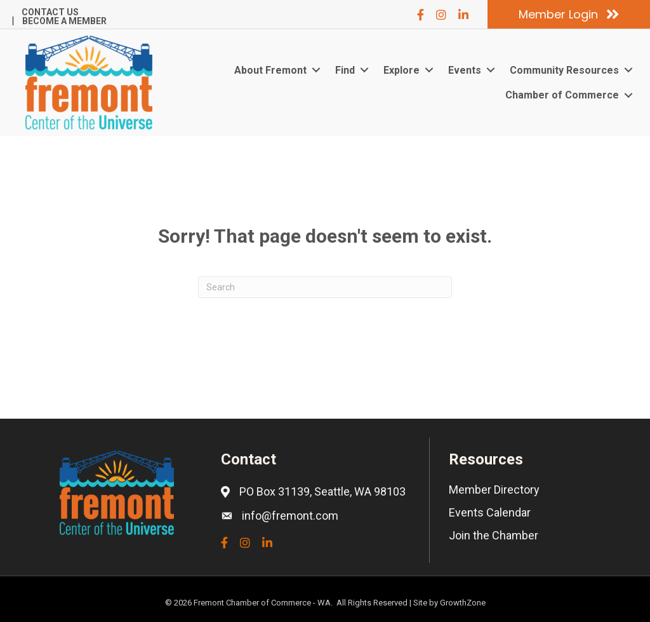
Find (345, 70)
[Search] (325, 287)
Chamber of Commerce (562, 95)
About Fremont (270, 70)
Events (464, 70)
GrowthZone (463, 602)
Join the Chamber (493, 535)
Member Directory (494, 489)
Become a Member (64, 21)
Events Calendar (490, 512)
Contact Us (50, 12)
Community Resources (564, 70)
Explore (401, 70)
